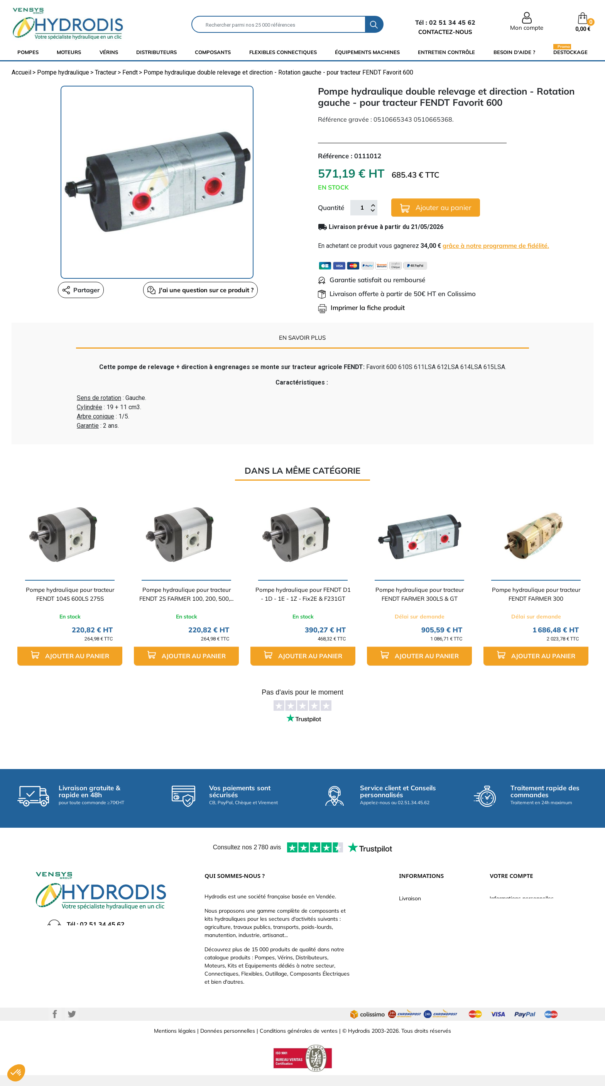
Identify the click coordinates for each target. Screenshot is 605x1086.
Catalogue (411, 921)
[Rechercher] (278, 24)
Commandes (505, 921)
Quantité (331, 207)
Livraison (410, 898)
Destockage (570, 52)
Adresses (501, 944)
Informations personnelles (522, 898)
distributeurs (156, 52)
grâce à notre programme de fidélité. (496, 245)
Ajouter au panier (435, 208)
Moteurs (69, 52)
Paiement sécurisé (421, 909)
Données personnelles (227, 1041)
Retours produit (509, 909)
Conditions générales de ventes (299, 1041)
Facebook (54, 1025)
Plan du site (413, 979)
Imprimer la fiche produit (361, 307)
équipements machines (367, 52)
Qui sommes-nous (421, 933)
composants (213, 52)
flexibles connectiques (283, 52)
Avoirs (497, 933)
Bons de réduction (512, 956)
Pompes (28, 52)
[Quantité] (361, 207)
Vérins (109, 52)
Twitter (71, 1025)
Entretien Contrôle (446, 52)
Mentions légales (175, 1041)
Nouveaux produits (422, 967)
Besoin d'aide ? (514, 52)
